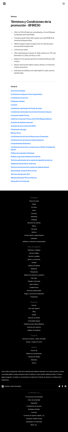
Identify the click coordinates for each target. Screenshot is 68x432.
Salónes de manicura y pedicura (34, 275)
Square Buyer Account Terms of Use (24, 171)
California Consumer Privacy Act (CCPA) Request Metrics (31, 119)
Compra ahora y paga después (34, 235)
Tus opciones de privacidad (34, 397)
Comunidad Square (34, 321)
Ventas (34, 315)
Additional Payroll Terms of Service (23, 164)
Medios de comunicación (34, 353)
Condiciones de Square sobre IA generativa (26, 94)
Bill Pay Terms (16, 133)
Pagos (34, 204)
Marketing (34, 216)
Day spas (34, 278)
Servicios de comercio (34, 327)
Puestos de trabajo (34, 357)
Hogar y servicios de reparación (34, 293)
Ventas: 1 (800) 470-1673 (34, 342)
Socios (34, 363)
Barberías (34, 269)
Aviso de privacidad (18, 91)
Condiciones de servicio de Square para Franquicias (29, 136)
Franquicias (34, 297)
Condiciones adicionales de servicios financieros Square (31, 112)
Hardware (34, 238)
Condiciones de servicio (19, 98)
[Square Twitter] (59, 386)
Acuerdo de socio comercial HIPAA (23, 126)
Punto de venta (34, 201)
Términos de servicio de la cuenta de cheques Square (30, 167)
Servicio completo (34, 256)
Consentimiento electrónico (21, 143)
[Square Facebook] (62, 386)
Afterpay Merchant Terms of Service (24, 178)
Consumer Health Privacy (20, 115)
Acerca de (34, 350)
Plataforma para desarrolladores (34, 324)
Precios (34, 305)
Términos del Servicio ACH (20, 174)
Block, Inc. (34, 425)
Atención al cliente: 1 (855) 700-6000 (34, 339)
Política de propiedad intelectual (22, 153)
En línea (34, 207)
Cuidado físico (34, 287)
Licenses (14, 105)
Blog (34, 311)
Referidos (34, 360)
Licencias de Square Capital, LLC (34, 415)
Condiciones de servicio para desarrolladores (27, 140)
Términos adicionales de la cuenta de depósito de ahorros (31, 160)
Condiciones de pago (18, 129)
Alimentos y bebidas (34, 250)
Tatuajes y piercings (34, 281)
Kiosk (34, 210)
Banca (34, 226)
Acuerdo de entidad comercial (22, 122)
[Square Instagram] (65, 386)
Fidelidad (34, 220)
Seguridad (34, 403)
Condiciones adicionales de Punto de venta (26, 108)
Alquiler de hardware (34, 330)
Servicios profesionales (34, 290)
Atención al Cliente (34, 318)
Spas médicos (34, 284)
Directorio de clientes (34, 223)
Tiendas (33, 262)
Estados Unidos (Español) (11, 386)
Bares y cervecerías (34, 259)
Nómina (34, 232)
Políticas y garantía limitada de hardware (25, 156)
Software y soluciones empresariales (34, 241)
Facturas (34, 213)
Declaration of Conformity (20, 181)
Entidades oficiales (18, 101)
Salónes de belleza (34, 265)
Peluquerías (34, 272)
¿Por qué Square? (34, 308)
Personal (34, 229)
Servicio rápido (34, 253)
